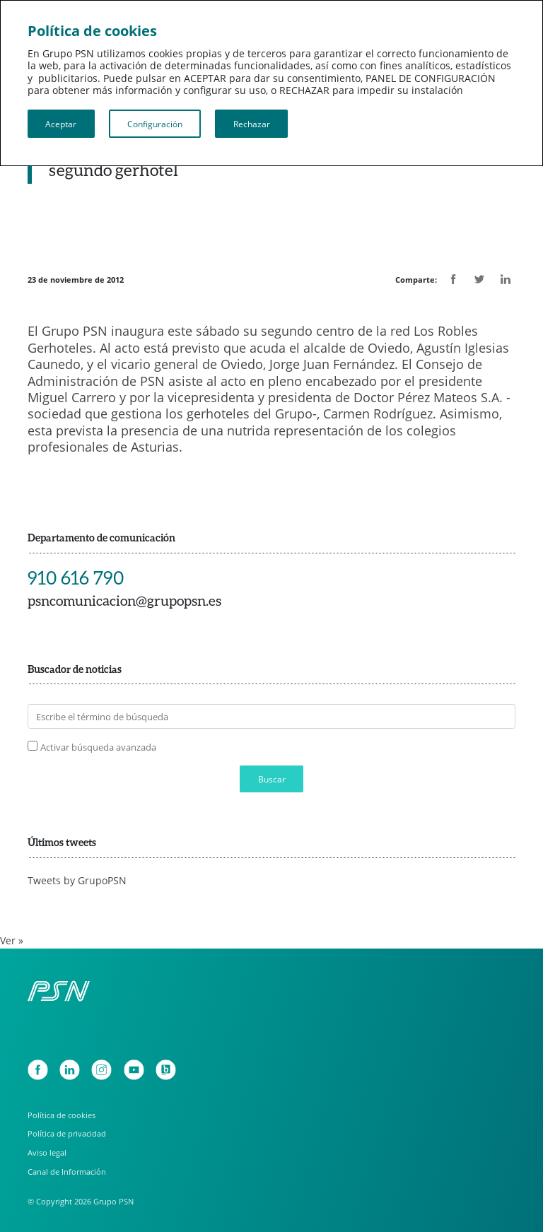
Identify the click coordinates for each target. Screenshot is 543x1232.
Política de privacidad (67, 1133)
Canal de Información (67, 1171)
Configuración (154, 123)
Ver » (11, 940)
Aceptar (60, 123)
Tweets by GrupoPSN (77, 880)
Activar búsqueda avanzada (98, 747)
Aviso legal (47, 1152)
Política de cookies (61, 1115)
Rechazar (251, 123)
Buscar (272, 779)
